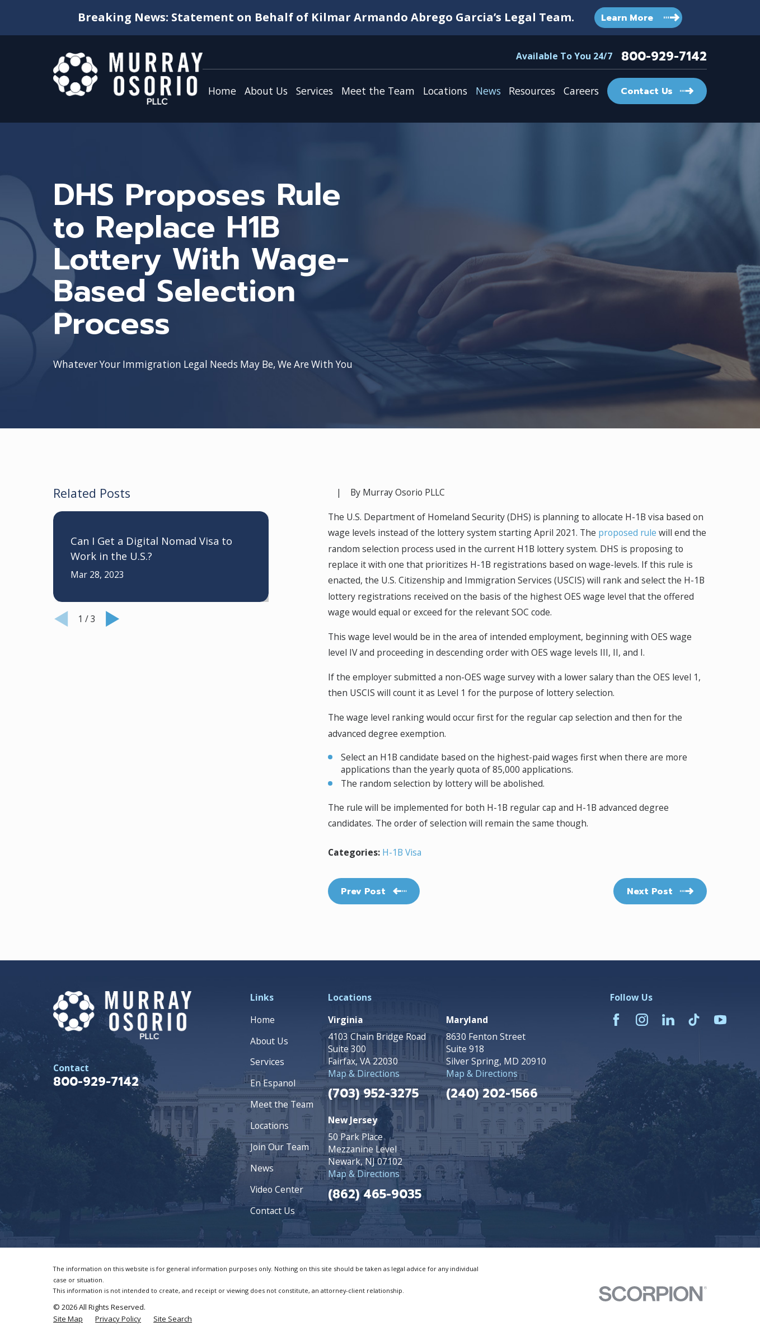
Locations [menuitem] (445, 90)
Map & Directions (364, 1073)
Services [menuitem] (314, 90)
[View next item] (112, 619)
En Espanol (272, 1083)
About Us (269, 1041)
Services (267, 1062)
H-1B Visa (401, 852)
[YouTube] (720, 1020)
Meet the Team (281, 1104)
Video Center (276, 1189)
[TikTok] (694, 1020)
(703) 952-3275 (373, 1094)
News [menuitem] (488, 90)
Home (262, 1020)
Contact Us (272, 1210)
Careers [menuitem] (581, 90)
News (262, 1168)
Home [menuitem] (222, 90)
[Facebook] (616, 1020)
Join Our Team (279, 1147)
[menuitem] (68, 1319)
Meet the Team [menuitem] (378, 90)
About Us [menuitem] (266, 90)
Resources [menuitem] (532, 90)
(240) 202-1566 (492, 1094)
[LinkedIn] (668, 1020)
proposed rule (627, 532)
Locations (269, 1125)
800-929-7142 (664, 57)
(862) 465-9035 (374, 1195)
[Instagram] (642, 1020)
